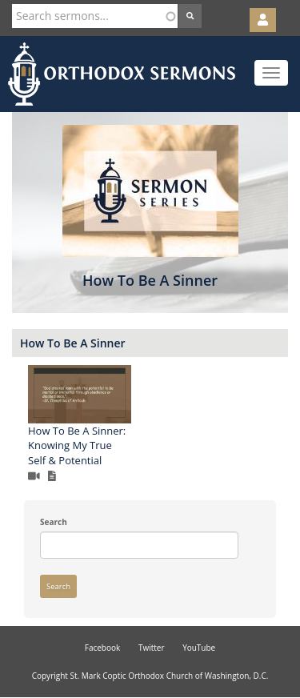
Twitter (151, 647)
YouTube (198, 647)
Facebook (103, 647)
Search (53, 522)
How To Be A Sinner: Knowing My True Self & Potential (77, 445)
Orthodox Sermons (121, 74)
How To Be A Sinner (73, 343)
